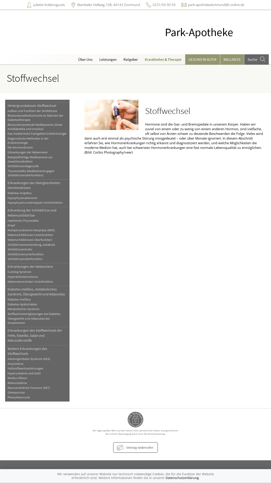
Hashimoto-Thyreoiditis (23, 221)
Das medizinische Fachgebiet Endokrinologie (37, 134)
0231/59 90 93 (164, 4)
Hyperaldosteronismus (23, 277)
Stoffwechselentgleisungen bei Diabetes (34, 314)
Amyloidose (15, 364)
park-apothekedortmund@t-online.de (216, 4)
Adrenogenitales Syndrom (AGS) (29, 359)
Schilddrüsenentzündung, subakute (31, 245)
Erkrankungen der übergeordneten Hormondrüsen (34, 185)
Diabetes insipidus (20, 193)
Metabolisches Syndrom (23, 309)
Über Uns (85, 59)
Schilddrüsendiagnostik (23, 166)
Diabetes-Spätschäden (22, 304)
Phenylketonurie (19, 397)
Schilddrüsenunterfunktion (26, 254)
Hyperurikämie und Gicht (24, 373)
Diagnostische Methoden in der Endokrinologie (28, 141)
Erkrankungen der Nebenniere (27, 152)
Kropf (11, 225)
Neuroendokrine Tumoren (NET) (29, 388)
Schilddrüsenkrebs (20, 249)
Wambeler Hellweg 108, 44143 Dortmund (108, 4)
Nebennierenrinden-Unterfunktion (30, 282)
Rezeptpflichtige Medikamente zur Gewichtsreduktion (30, 159)
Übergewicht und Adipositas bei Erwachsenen (28, 321)
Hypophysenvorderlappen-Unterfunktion (35, 203)
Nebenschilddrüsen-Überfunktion (30, 240)
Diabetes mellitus (19, 299)
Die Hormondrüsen (20, 147)
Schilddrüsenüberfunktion (25, 259)
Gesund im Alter (202, 59)
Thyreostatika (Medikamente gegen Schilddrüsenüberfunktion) (31, 173)
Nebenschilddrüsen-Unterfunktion (30, 235)
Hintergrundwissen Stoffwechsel (32, 105)
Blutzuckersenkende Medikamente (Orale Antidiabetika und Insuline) (35, 127)
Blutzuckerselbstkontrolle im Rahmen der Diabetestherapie (35, 118)
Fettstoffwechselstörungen (25, 368)
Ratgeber (130, 59)
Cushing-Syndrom (19, 272)
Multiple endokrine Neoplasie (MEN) (31, 230)
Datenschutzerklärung (182, 478)
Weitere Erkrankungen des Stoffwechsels (27, 351)
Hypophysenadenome (22, 198)
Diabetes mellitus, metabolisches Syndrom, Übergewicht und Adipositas (36, 291)
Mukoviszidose (17, 383)
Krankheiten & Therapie (163, 59)
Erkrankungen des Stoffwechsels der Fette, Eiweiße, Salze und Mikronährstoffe (35, 335)
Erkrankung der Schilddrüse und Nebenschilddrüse (32, 212)
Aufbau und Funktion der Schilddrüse (32, 111)
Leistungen (108, 59)
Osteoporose (16, 392)
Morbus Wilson (17, 378)
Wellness (232, 59)
